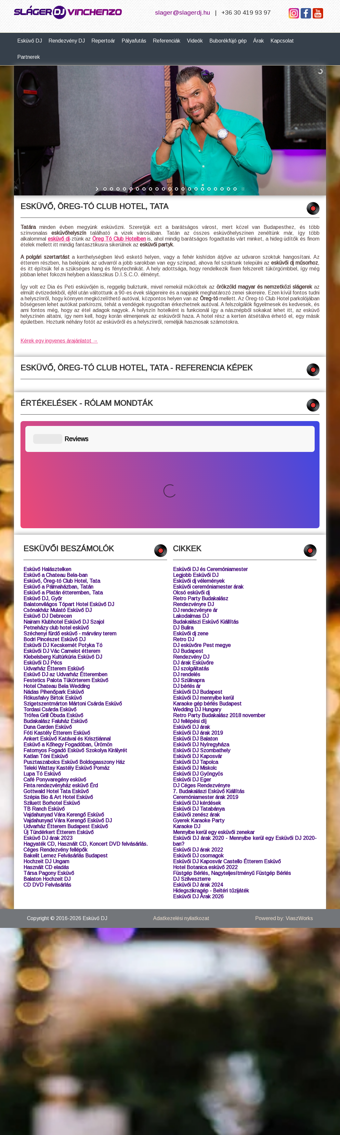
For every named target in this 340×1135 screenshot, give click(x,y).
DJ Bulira (183, 520)
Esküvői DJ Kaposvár (197, 649)
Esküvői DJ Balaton (195, 631)
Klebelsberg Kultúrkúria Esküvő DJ (62, 550)
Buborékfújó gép (228, 41)
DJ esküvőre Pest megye (202, 538)
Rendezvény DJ (66, 41)
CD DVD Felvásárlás (47, 777)
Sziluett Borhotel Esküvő (51, 696)
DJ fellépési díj (189, 614)
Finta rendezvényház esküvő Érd (60, 678)
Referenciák (166, 41)
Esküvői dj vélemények (199, 474)
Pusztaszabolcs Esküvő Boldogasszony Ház (74, 655)
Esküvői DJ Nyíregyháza (201, 637)
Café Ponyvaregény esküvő (54, 672)
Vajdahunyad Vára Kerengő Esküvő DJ (67, 713)
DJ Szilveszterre (192, 772)
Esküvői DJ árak (191, 620)
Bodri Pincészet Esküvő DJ (54, 532)
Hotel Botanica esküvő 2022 (205, 760)
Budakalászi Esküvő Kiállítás (206, 515)
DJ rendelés (186, 567)
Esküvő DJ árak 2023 (47, 731)
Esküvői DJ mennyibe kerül (203, 590)
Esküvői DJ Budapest (197, 585)
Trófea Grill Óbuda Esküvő (53, 608)
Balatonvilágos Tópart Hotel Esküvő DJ (68, 497)
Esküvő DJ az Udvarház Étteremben (65, 567)
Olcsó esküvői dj (191, 485)
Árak (258, 41)
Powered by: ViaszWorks (284, 811)
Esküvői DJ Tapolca (195, 655)
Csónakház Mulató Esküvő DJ (57, 503)
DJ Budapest (188, 544)
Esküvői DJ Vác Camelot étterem (61, 544)
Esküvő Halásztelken (47, 462)
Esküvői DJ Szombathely (201, 643)
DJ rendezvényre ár (195, 503)
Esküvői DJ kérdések (197, 696)
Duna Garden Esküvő (47, 620)
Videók (195, 41)
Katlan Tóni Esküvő (45, 649)
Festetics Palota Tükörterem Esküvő (65, 573)
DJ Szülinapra (188, 573)
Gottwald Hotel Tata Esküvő (56, 684)
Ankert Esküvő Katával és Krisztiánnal (67, 631)
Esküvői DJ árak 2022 (198, 742)
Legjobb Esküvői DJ (195, 468)
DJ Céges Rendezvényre (201, 678)
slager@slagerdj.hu (182, 12)
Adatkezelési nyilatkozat (181, 811)
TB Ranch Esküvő (44, 702)
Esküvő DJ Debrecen (47, 509)
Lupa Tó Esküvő (42, 666)
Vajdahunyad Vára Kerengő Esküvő (63, 707)
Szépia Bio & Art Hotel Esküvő (58, 690)
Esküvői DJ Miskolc (195, 661)
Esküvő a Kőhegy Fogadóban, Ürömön (67, 637)
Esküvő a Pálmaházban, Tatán (58, 479)
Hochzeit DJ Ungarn (46, 754)
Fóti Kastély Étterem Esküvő (56, 626)
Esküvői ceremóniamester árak (208, 479)
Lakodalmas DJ (191, 509)
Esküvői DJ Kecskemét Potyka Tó (62, 538)
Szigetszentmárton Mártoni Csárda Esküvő (72, 596)
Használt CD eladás (46, 760)
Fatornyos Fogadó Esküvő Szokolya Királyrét (75, 643)
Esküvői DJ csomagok (198, 748)
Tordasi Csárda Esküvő (49, 602)
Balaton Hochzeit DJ (47, 772)
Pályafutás (134, 41)
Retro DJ (183, 532)
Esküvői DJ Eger (192, 672)
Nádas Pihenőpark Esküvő (53, 585)
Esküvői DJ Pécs (42, 555)
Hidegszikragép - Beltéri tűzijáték (211, 783)
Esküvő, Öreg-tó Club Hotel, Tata (61, 474)
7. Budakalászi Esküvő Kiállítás (208, 684)
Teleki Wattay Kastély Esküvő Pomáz (66, 661)
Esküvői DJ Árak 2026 (198, 789)
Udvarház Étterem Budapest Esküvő (65, 719)
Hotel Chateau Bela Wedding (56, 579)
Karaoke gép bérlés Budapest (207, 596)
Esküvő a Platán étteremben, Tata (63, 485)
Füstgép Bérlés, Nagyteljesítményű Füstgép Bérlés (232, 766)
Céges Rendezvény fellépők (55, 742)
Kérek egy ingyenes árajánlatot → (59, 340)
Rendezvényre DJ (193, 497)
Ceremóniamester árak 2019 (205, 690)
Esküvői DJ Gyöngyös (198, 666)
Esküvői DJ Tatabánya (199, 702)
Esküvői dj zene (190, 526)
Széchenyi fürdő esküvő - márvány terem (69, 526)
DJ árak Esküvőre (193, 555)
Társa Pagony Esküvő (48, 766)
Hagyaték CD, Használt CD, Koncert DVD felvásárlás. (85, 737)
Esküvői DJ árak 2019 (198, 626)
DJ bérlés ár (187, 579)
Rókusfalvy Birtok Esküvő (52, 590)
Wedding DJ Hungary (197, 602)
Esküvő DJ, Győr (42, 491)
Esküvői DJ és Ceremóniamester (210, 462)
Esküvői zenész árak (196, 707)
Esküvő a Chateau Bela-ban (55, 468)
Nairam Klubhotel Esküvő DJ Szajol (63, 515)
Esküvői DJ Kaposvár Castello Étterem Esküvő (227, 754)
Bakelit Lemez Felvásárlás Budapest (65, 748)
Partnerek (28, 57)
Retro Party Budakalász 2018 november (219, 608)
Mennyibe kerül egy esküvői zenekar (214, 725)
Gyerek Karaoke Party (198, 713)
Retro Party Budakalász (200, 491)
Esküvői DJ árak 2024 (198, 777)
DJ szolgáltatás (191, 561)
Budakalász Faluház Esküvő (55, 614)
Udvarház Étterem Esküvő (53, 561)
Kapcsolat (282, 41)
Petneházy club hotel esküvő (56, 520)
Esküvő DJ (29, 41)
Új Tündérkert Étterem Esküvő (58, 725)
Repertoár (103, 41)
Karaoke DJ (186, 719)
